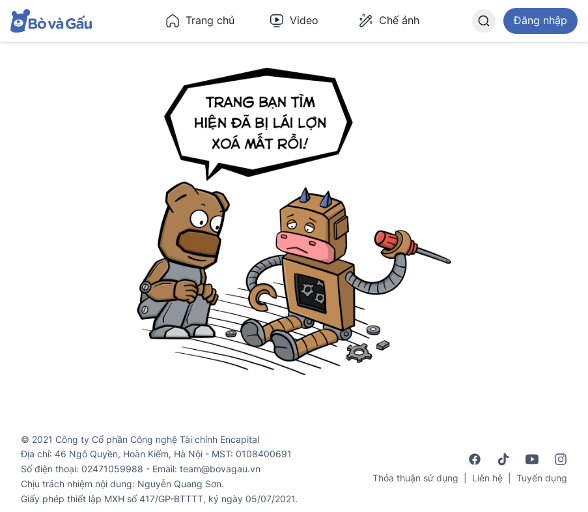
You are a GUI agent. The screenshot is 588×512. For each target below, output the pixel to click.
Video (293, 21)
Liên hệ (487, 477)
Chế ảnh (388, 21)
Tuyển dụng (541, 477)
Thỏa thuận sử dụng (415, 477)
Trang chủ (199, 21)
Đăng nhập (540, 20)
